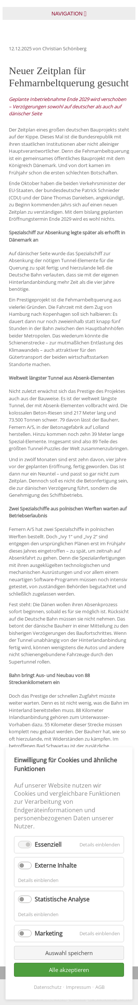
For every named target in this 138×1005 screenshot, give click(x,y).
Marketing (49, 933)
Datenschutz (47, 987)
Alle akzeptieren (69, 969)
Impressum (78, 987)
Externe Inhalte (56, 865)
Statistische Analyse (62, 899)
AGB (100, 987)
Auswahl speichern (69, 953)
